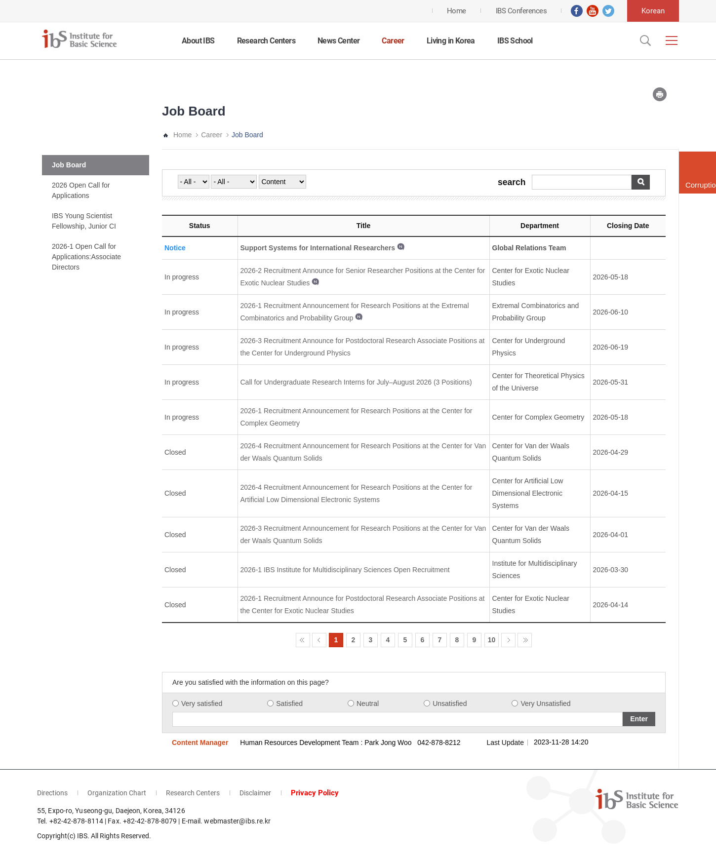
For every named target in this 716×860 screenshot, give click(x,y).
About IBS (198, 40)
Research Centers (266, 40)
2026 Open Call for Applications (81, 190)
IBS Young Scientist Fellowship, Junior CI (84, 221)
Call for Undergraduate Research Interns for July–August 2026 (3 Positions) (356, 382)
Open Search (644, 40)
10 (492, 640)
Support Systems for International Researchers (318, 248)
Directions (52, 793)
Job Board (69, 165)
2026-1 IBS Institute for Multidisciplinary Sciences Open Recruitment (345, 570)
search (511, 182)
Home (182, 135)
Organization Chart (116, 793)
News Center (338, 40)
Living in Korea (451, 40)
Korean (653, 10)
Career (393, 40)
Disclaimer (255, 793)
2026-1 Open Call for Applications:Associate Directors (86, 256)
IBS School (515, 40)
